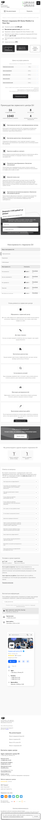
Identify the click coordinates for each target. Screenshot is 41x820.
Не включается (5, 271)
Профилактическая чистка (8, 66)
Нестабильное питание (7, 293)
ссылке (7, 729)
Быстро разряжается (7, 277)
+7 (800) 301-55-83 (29, 2)
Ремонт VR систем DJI (15, 742)
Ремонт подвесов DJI (14, 739)
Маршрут (12, 661)
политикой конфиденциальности (26, 232)
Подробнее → (35, 271)
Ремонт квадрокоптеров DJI (16, 736)
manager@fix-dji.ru (6, 771)
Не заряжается (5, 282)
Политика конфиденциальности (20, 808)
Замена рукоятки (6, 78)
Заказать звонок (20, 436)
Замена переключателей (8, 82)
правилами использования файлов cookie (13, 816)
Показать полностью (7, 582)
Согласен (36, 816)
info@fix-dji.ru (5, 767)
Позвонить (29, 11)
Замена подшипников (7, 70)
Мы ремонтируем (10, 11)
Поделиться (2, 796)
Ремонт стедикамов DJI (15, 745)
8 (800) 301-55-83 (6, 764)
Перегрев (4, 288)
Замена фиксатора (6, 74)
